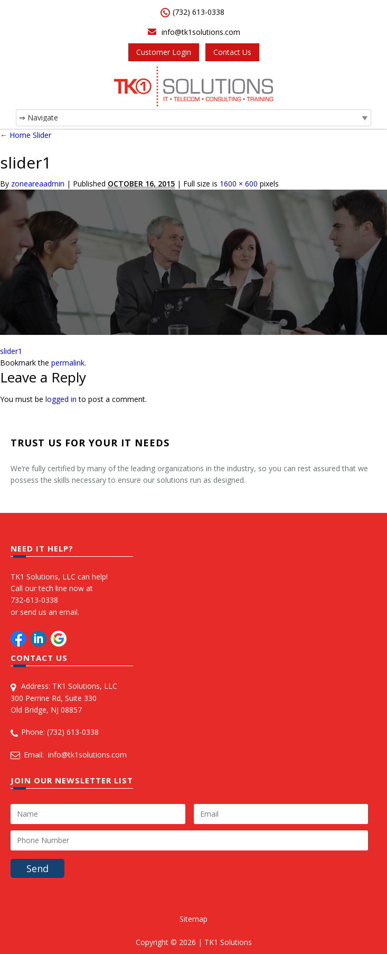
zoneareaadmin (37, 184)
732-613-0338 (34, 600)
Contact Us (232, 52)
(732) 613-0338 (198, 12)
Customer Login (163, 52)
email (68, 612)
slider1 (11, 351)
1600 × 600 (239, 184)
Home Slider (25, 135)
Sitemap (193, 919)
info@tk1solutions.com (201, 32)
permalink (67, 363)
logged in (61, 399)
